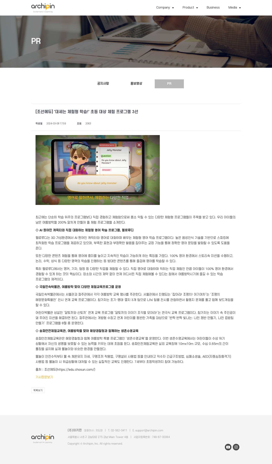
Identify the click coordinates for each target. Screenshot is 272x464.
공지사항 (103, 83)
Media (235, 7)
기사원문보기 (44, 377)
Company (165, 7)
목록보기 (38, 390)
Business (213, 7)
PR (169, 83)
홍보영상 (136, 83)
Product (190, 7)
